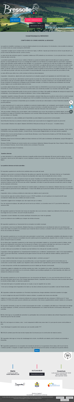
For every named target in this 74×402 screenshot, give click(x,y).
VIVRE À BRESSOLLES (33, 20)
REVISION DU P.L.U (37, 25)
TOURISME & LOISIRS (55, 20)
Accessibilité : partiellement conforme (37, 395)
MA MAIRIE (15, 20)
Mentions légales (36, 393)
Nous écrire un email (37, 374)
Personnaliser (64, 400)
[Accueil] (21, 10)
